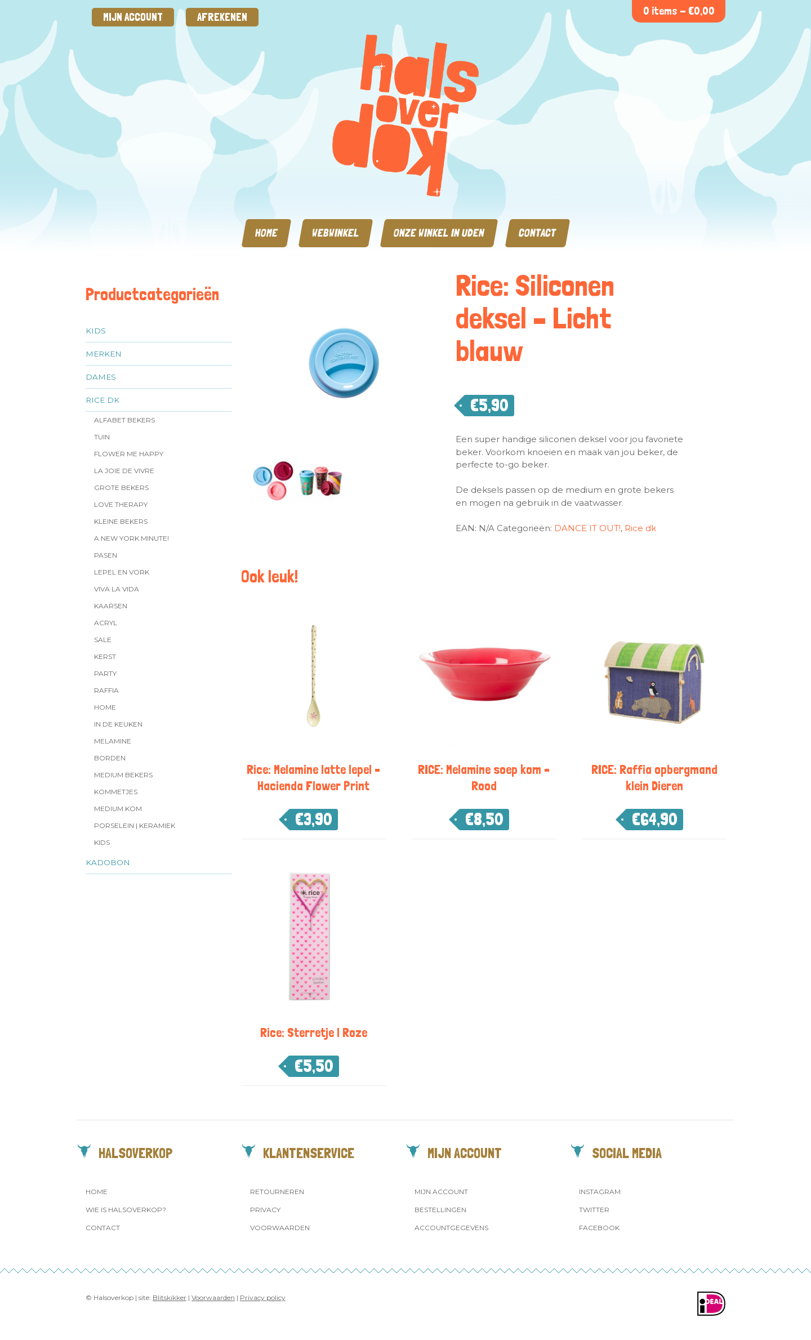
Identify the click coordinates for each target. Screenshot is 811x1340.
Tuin (102, 437)
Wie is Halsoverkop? (126, 1209)
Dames (101, 376)
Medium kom (118, 808)
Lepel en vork (121, 572)
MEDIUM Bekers (123, 775)
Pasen (105, 555)
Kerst (105, 656)
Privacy (265, 1209)
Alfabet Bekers (124, 420)
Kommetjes (115, 791)
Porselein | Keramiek (134, 825)
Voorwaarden (280, 1227)
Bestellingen (440, 1209)
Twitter (594, 1209)
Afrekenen (222, 17)
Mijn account (133, 17)
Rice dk (102, 399)
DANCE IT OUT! (587, 528)
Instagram (600, 1191)
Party (105, 673)
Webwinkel (335, 232)
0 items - (679, 11)
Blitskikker (169, 1297)
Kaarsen (110, 606)
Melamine (112, 741)
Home (266, 232)
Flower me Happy (128, 453)
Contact (538, 232)
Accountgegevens (451, 1227)
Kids (96, 330)
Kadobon (108, 862)
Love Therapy (121, 504)
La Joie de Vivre (124, 470)
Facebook (599, 1227)
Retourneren (277, 1191)
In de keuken (118, 724)
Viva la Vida (116, 589)
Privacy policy (263, 1297)
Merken (104, 353)
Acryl (105, 622)
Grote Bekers (121, 487)
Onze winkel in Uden (439, 232)
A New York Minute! (131, 538)
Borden (110, 758)
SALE (103, 639)
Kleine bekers (121, 521)
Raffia (106, 690)
